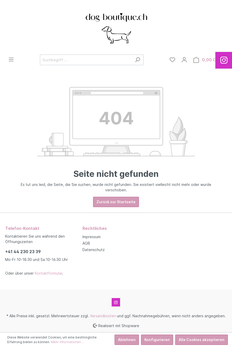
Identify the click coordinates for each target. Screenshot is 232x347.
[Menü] (11, 59)
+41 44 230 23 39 (23, 251)
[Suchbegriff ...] (86, 60)
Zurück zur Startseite (116, 202)
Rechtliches (94, 228)
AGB (86, 243)
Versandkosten (103, 316)
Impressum (91, 237)
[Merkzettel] (172, 60)
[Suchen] (137, 60)
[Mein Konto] (184, 60)
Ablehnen (127, 339)
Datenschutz (93, 249)
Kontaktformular (48, 273)
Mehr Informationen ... (67, 342)
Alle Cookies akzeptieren (201, 339)
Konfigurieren (157, 339)
